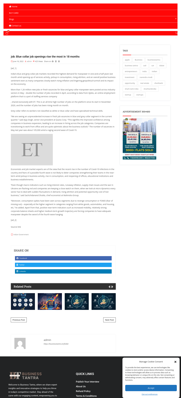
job (37, 79)
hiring (67, 129)
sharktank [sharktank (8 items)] (158, 88)
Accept (151, 388)
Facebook (21, 264)
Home (13, 6)
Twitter (20, 271)
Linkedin (21, 277)
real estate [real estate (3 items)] (144, 88)
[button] (175, 361)
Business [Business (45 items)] (138, 65)
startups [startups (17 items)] (139, 100)
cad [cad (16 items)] (144, 71)
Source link (16, 233)
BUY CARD (13, 13)
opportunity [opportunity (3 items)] (130, 88)
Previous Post (19, 326)
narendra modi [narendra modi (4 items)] (146, 83)
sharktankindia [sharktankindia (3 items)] (150, 94)
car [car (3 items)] (153, 71)
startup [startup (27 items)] (128, 100)
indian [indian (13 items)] (154, 77)
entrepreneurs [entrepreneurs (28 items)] (131, 77)
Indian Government (21, 240)
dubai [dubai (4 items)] (161, 71)
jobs (38, 95)
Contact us (15, 25)
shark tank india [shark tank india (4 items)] (132, 94)
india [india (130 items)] (144, 77)
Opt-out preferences (150, 394)
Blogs (11, 19)
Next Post (109, 326)
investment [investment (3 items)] (129, 83)
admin (29, 67)
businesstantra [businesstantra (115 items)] (154, 65)
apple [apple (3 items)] (127, 65)
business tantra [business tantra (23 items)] (131, 71)
